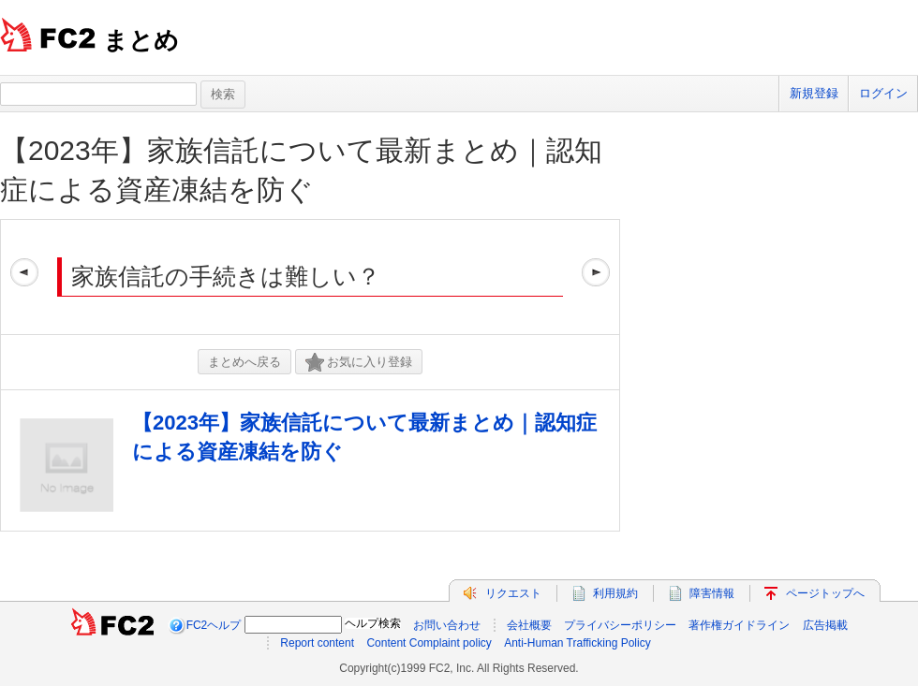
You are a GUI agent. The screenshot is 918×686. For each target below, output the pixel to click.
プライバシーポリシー (620, 625)
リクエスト (513, 593)
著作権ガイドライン (739, 625)
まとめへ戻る (244, 362)
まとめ (141, 40)
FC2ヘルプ (214, 625)
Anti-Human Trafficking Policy (577, 643)
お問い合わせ (447, 625)
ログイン (883, 93)
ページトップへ (825, 593)
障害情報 (711, 593)
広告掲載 (825, 625)
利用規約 (615, 593)
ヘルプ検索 (373, 623)
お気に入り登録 (358, 362)
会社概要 (529, 625)
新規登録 (814, 93)
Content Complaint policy (428, 643)
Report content (317, 643)
